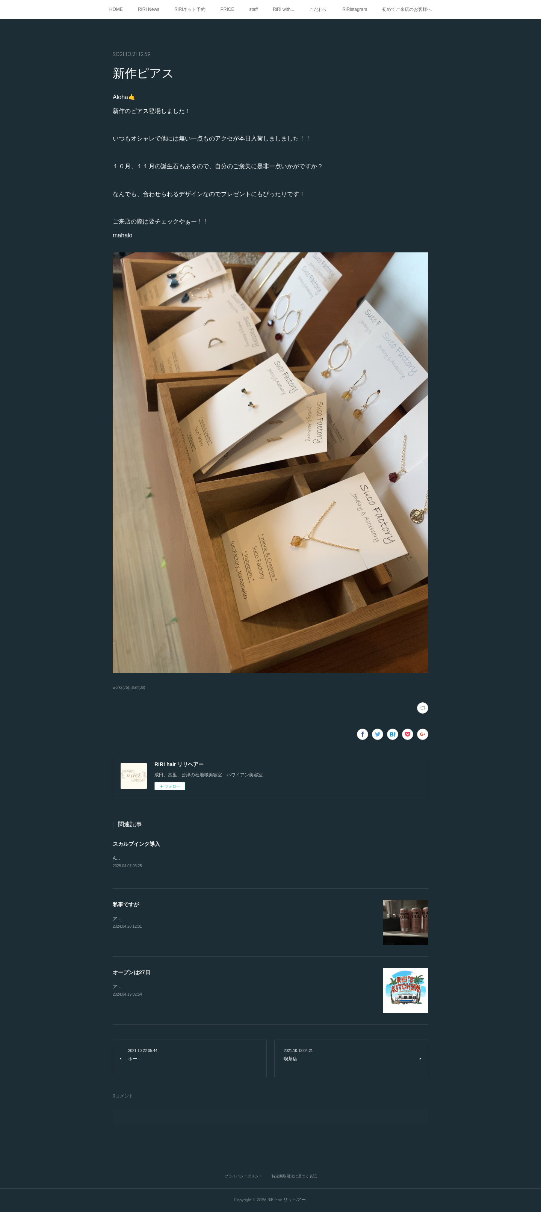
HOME (116, 9)
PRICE (227, 9)
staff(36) (138, 687)
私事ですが (126, 905)
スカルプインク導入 (136, 844)
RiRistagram (354, 9)
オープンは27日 (131, 973)
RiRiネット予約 (190, 9)
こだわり (318, 9)
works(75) (121, 687)
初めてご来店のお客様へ (407, 9)
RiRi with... (283, 9)
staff (253, 9)
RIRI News (148, 9)
